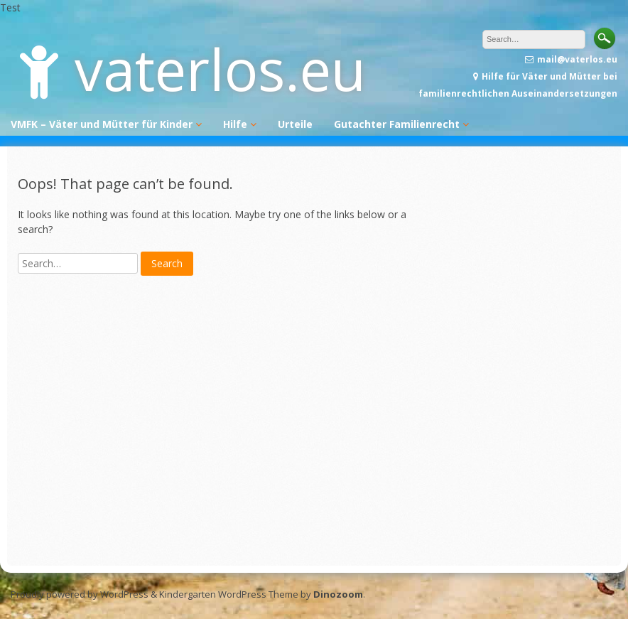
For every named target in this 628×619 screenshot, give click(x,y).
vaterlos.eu (220, 68)
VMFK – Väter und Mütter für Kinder (102, 124)
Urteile (295, 124)
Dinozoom (338, 594)
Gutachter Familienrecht (397, 124)
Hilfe (235, 124)
